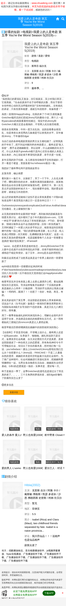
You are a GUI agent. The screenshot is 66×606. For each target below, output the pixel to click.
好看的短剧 (13, 32)
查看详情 (14, 392)
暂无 (34, 503)
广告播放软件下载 (32, 554)
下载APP (49, 593)
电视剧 (27, 32)
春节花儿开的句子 (17, 598)
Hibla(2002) (32, 485)
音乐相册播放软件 (34, 550)
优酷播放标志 (16, 550)
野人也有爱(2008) (33, 435)
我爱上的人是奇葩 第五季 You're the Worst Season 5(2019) (32, 33)
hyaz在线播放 (13, 554)
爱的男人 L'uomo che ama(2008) (20, 468)
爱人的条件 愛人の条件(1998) (18, 435)
